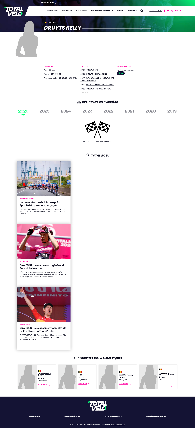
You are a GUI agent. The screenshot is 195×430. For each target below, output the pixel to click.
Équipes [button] (84, 66)
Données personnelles (156, 418)
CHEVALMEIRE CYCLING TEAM (98, 88)
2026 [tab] (23, 110)
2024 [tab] (66, 110)
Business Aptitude (118, 426)
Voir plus (84, 92)
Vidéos (121, 10)
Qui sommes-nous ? (113, 418)
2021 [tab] (129, 110)
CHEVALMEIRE (92, 69)
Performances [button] (124, 66)
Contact (133, 10)
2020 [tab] (151, 110)
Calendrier (82, 10)
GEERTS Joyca (166, 374)
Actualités (52, 10)
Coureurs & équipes (101, 10)
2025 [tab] (44, 110)
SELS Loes (83, 374)
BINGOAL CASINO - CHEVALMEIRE (100, 84)
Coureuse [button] (48, 66)
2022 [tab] (109, 110)
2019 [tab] (172, 110)
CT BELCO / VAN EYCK (68, 77)
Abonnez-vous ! (156, 10)
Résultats (68, 10)
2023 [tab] (87, 110)
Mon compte (34, 418)
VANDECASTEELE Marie (46, 374)
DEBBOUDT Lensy (124, 374)
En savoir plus (43, 387)
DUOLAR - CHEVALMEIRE (96, 73)
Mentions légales (72, 418)
